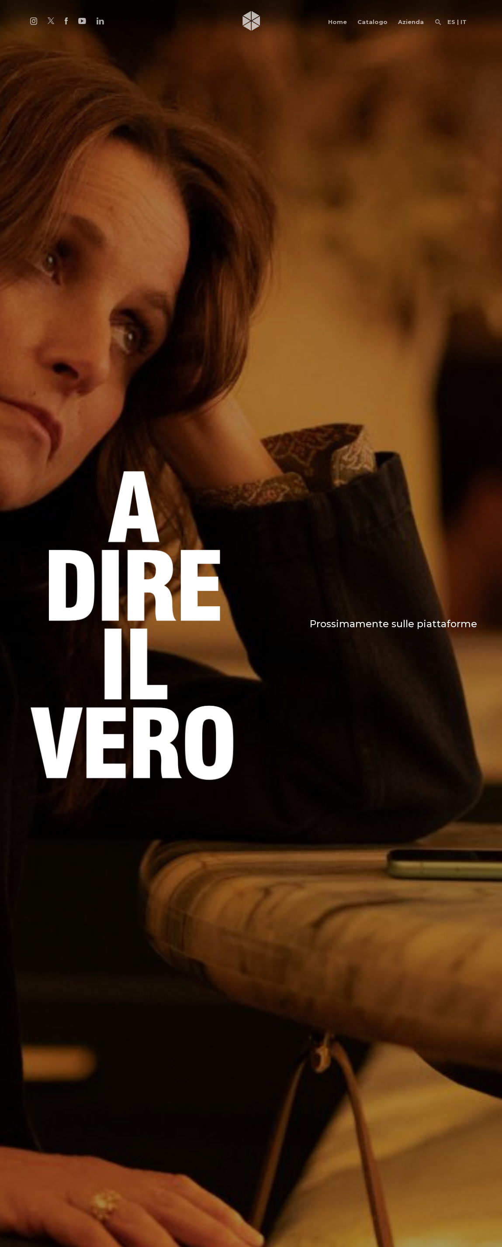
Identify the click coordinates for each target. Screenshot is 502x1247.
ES (451, 21)
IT (463, 21)
